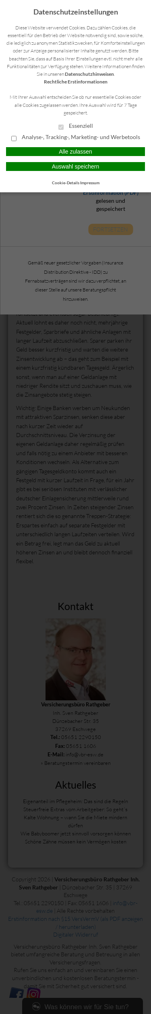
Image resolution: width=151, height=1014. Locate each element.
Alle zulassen (75, 151)
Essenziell (75, 126)
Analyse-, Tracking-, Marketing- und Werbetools (75, 137)
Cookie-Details (65, 182)
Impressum (89, 182)
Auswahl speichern (75, 166)
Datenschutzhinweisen (89, 74)
